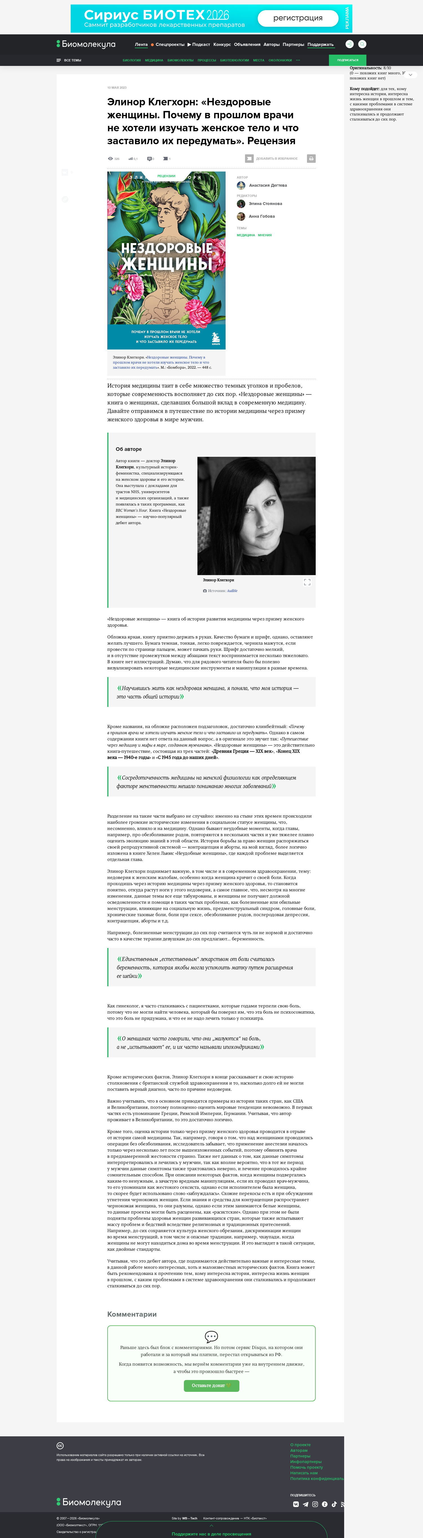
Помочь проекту (306, 1467)
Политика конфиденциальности (322, 1478)
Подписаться (347, 60)
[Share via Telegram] (65, 190)
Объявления (247, 44)
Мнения (265, 235)
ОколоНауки (280, 60)
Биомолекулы (180, 60)
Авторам (299, 1450)
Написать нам (304, 1472)
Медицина (154, 60)
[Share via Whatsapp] (65, 181)
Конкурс (222, 44)
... (298, 59)
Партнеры (293, 44)
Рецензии (166, 176)
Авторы (272, 44)
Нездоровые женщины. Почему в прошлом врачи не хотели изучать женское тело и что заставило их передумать (161, 363)
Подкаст (199, 44)
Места (258, 60)
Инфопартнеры (306, 1461)
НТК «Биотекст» (255, 1518)
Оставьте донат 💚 (211, 1386)
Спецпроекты (167, 44)
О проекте (300, 1444)
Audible (232, 591)
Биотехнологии (234, 60)
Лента (141, 44)
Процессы (207, 60)
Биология (132, 60)
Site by (184, 1518)
